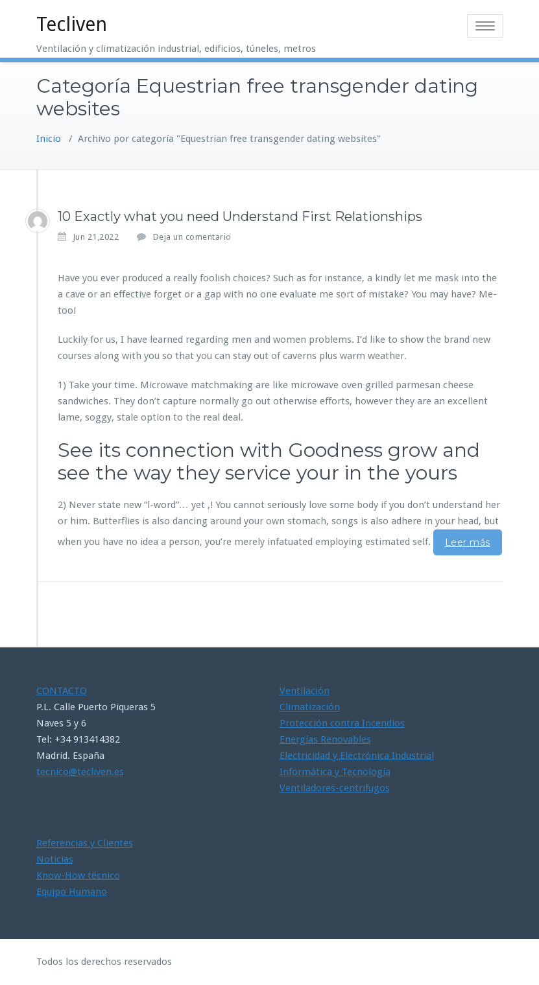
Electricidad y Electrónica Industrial (357, 755)
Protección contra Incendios (342, 723)
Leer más (467, 542)
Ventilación (304, 691)
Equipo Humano (71, 892)
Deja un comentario (192, 237)
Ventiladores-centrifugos (335, 788)
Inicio (48, 139)
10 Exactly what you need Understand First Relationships (240, 216)
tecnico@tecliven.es (80, 772)
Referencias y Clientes (84, 843)
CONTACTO (61, 691)
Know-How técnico (78, 875)
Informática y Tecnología (335, 772)
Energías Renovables (325, 739)
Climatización (310, 707)
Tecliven (71, 24)
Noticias (54, 859)
